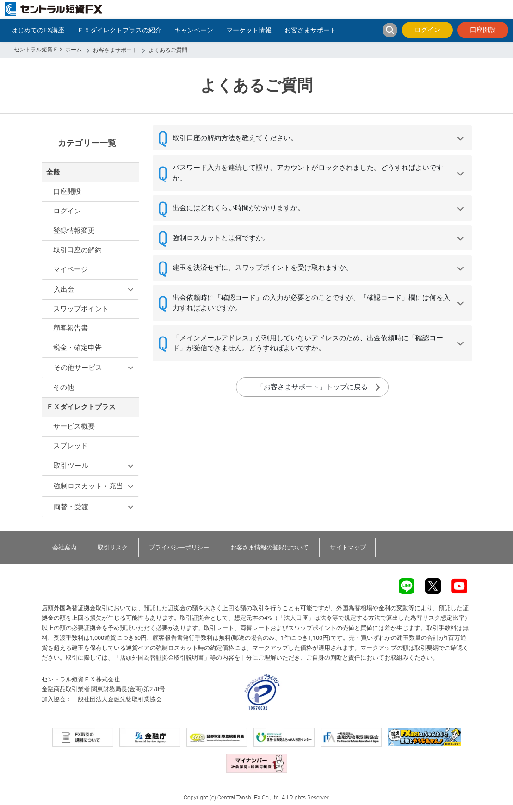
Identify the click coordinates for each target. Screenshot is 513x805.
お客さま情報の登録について (269, 547)
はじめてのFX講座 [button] (37, 30)
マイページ (70, 269)
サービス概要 (74, 426)
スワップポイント (81, 309)
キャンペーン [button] (193, 30)
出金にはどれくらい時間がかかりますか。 (238, 208)
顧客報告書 (70, 328)
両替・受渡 (71, 507)
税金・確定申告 (77, 347)
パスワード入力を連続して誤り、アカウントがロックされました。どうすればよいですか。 (308, 172)
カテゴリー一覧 (87, 143)
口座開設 (483, 29)
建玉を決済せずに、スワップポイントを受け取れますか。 (263, 267)
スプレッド (70, 446)
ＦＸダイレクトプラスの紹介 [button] (119, 30)
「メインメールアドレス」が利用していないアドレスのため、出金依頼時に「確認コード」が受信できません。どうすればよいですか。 (308, 343)
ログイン (427, 29)
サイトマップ (348, 547)
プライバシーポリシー (179, 547)
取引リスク (113, 547)
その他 (63, 387)
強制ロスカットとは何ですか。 (221, 238)
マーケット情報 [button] (249, 30)
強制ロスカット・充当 (88, 486)
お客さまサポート (115, 50)
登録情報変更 (74, 230)
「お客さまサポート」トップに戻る (312, 387)
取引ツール (71, 466)
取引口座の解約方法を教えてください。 (235, 138)
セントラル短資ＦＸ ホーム (48, 49)
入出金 (64, 289)
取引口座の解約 (77, 250)
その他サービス (78, 367)
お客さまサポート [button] (310, 30)
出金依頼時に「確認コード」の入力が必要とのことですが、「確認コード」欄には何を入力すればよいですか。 (311, 302)
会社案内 (64, 547)
